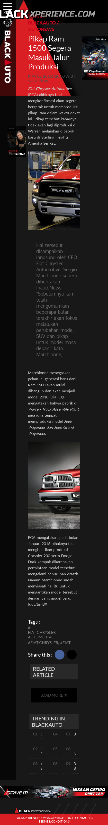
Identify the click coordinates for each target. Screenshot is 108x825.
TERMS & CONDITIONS (54, 821)
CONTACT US (84, 818)
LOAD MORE (54, 695)
